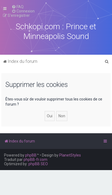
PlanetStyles (70, 155)
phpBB (31, 155)
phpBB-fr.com (35, 159)
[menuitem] (18, 7)
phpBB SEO (38, 164)
